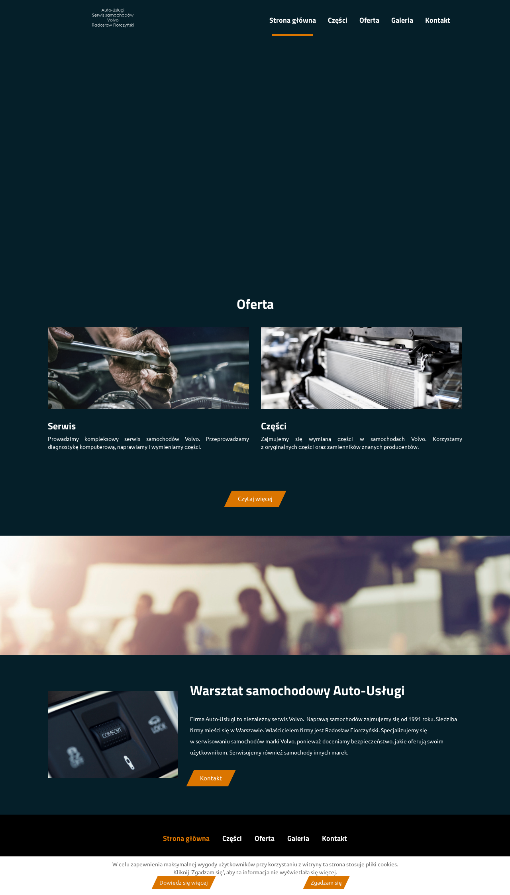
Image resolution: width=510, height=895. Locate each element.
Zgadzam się (326, 882)
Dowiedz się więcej (183, 882)
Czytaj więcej (255, 498)
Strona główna (292, 20)
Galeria (402, 20)
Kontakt (437, 20)
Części (337, 20)
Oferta (369, 20)
